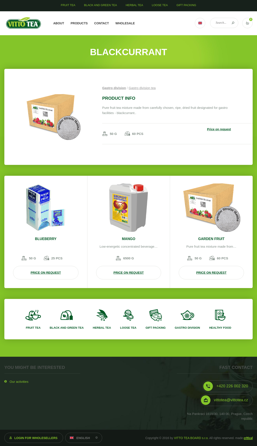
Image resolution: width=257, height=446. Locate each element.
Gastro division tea (142, 88)
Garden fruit (211, 239)
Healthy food (220, 327)
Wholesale (125, 23)
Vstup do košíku (247, 23)
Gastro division (114, 88)
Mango (128, 239)
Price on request (219, 129)
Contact (101, 23)
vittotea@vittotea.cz (231, 400)
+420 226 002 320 (232, 386)
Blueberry (46, 239)
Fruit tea (33, 327)
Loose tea (128, 327)
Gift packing (155, 327)
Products (79, 23)
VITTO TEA (23, 23)
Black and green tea (67, 327)
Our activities (19, 381)
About (58, 23)
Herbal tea (102, 327)
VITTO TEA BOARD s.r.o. (191, 438)
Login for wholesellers (35, 438)
